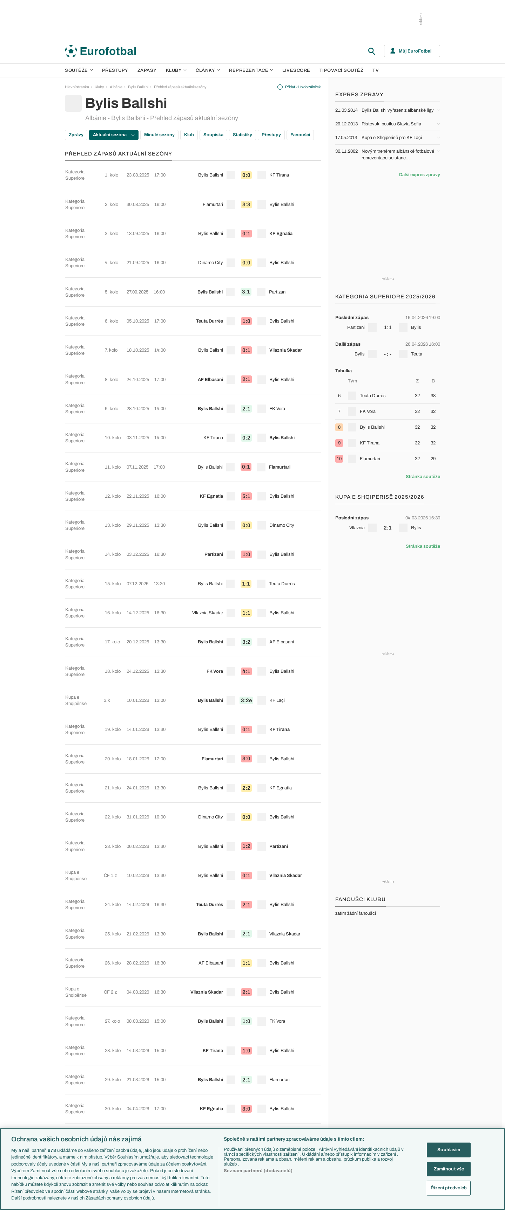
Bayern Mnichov (250, 1103)
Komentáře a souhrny (310, 1081)
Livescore (296, 70)
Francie (354, 1088)
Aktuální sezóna (114, 134)
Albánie (116, 87)
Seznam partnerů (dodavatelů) (258, 1170)
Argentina (356, 1118)
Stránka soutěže (423, 476)
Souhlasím (448, 1149)
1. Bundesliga (135, 1088)
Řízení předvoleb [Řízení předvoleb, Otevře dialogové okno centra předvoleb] (449, 1187)
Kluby (176, 70)
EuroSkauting (191, 1066)
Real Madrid (246, 1118)
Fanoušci (300, 134)
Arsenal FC (245, 1066)
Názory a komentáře (309, 1088)
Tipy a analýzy (304, 1125)
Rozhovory (301, 1118)
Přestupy (115, 70)
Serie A (130, 1081)
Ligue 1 (130, 1096)
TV (375, 70)
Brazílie (354, 1125)
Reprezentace (251, 70)
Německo (356, 1103)
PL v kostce (190, 1073)
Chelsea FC (246, 1073)
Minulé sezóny (159, 134)
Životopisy (301, 1103)
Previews (300, 1073)
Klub (189, 134)
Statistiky (242, 134)
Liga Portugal (135, 1118)
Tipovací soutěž (341, 70)
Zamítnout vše (449, 1168)
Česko (353, 1066)
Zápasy (147, 70)
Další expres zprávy (419, 174)
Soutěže (79, 70)
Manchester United (252, 1081)
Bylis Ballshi (138, 87)
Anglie (353, 1081)
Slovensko (357, 1073)
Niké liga (131, 1110)
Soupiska (213, 134)
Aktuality (299, 1066)
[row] (193, 170)
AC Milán (243, 1088)
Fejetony (299, 1096)
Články (298, 1058)
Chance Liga (134, 1103)
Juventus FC (247, 1096)
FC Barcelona (248, 1110)
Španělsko (357, 1110)
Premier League (137, 1066)
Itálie (352, 1096)
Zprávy (76, 134)
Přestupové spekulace (199, 1096)
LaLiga (129, 1073)
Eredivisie (132, 1125)
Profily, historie (304, 1110)
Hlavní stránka (77, 87)
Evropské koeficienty (198, 1081)
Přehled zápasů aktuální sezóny (180, 87)
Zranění (186, 1103)
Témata (186, 1058)
